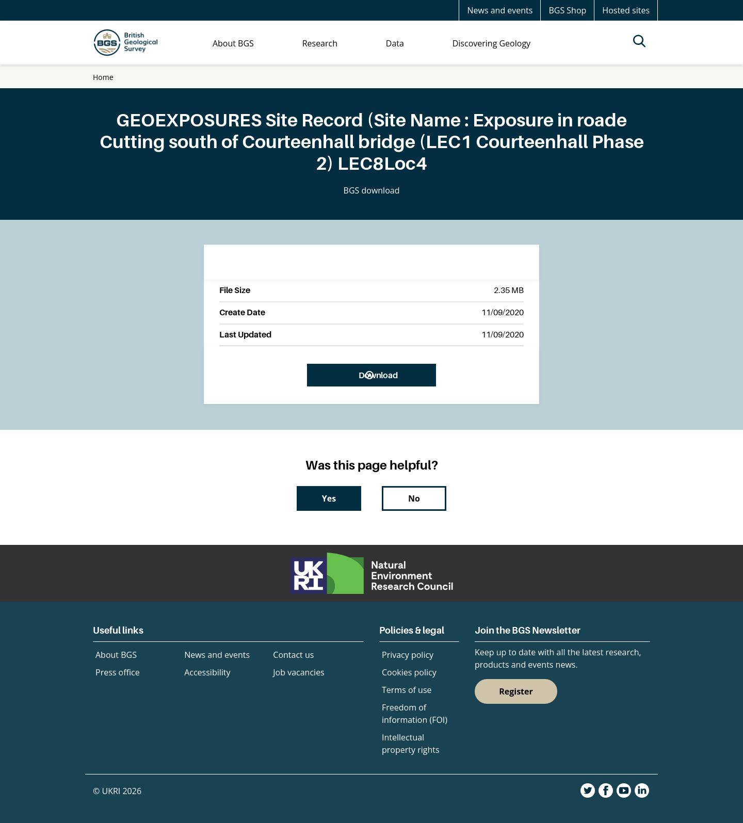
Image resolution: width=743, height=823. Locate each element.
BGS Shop (567, 10)
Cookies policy (409, 672)
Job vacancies (298, 672)
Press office (117, 672)
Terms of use (407, 690)
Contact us (293, 654)
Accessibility (207, 672)
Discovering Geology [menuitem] (491, 43)
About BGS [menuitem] (233, 43)
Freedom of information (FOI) (414, 713)
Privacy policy (407, 654)
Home (103, 77)
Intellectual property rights (411, 743)
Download (378, 375)
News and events (499, 10)
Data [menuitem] (395, 43)
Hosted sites (626, 10)
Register (516, 691)
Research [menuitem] (319, 43)
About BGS (116, 654)
